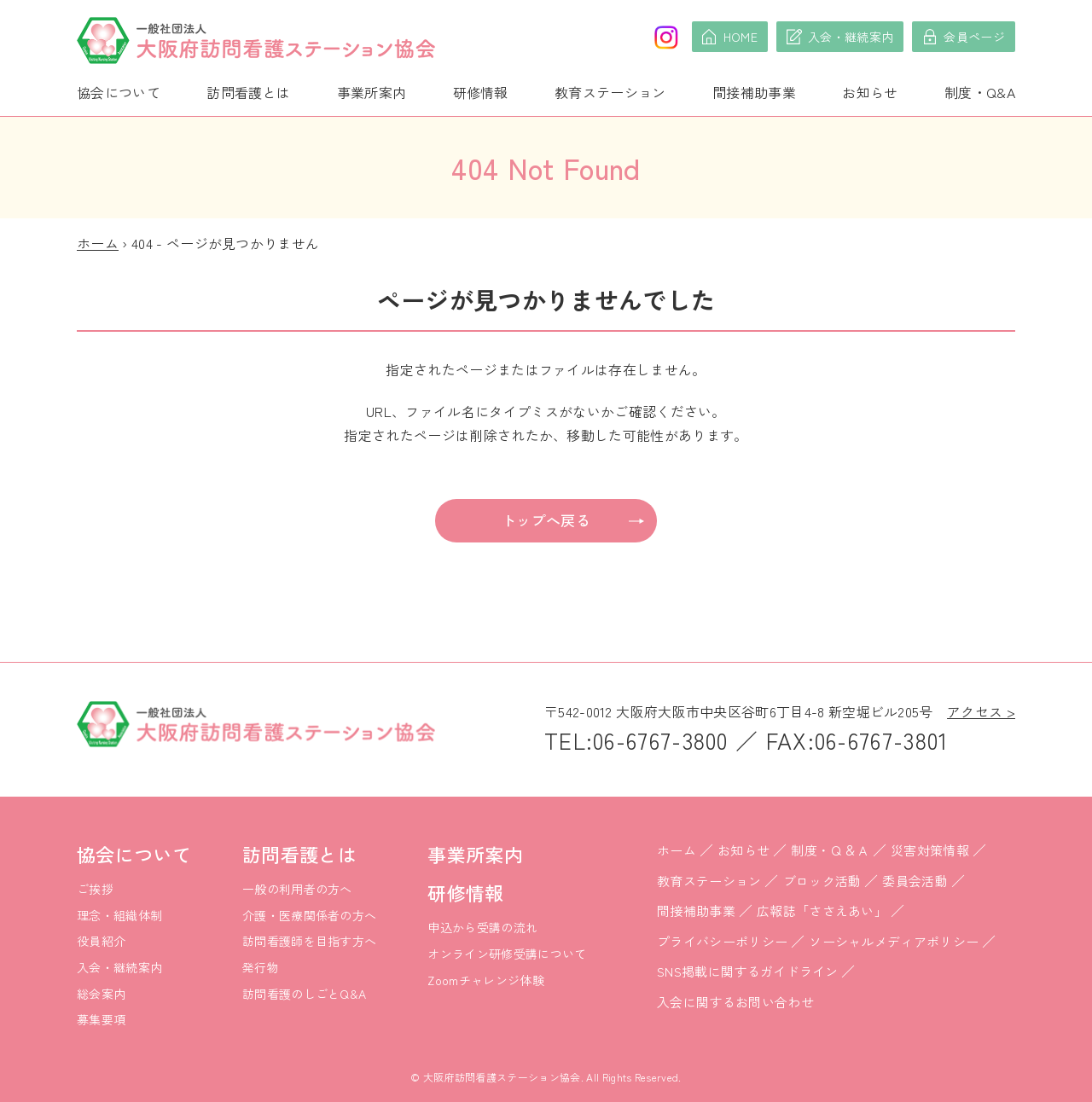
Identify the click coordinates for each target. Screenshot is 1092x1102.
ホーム (98, 243)
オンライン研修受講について (506, 953)
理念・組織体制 (119, 915)
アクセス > (981, 711)
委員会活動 (915, 881)
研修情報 (480, 92)
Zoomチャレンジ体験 (485, 980)
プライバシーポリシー (722, 941)
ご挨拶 (95, 888)
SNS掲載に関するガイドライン (748, 971)
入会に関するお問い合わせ (735, 1002)
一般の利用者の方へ (297, 888)
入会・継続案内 (119, 967)
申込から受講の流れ (482, 927)
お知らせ (869, 92)
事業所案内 (372, 92)
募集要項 (101, 1019)
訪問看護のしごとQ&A (304, 993)
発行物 (260, 967)
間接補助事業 (754, 92)
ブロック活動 (822, 881)
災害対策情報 (930, 850)
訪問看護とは (248, 92)
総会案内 (101, 993)
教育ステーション (610, 92)
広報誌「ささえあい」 (822, 910)
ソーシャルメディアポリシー (894, 941)
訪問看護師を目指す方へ (309, 940)
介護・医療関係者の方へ (309, 915)
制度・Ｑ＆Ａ (830, 850)
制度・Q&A (979, 92)
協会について (118, 92)
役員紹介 (101, 940)
